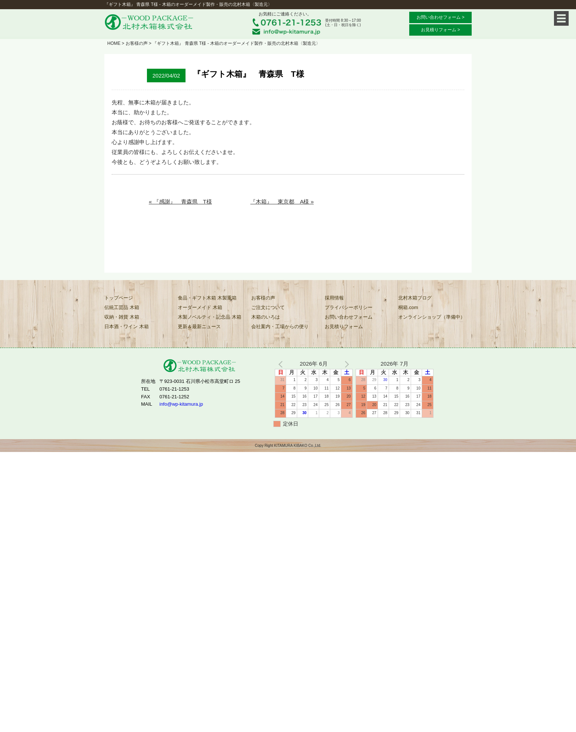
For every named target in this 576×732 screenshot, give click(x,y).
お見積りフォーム (344, 326)
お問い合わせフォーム (348, 317)
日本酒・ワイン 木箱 (126, 326)
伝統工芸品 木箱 (121, 307)
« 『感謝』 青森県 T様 (180, 201)
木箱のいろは (265, 317)
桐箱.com (408, 307)
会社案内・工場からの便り (280, 326)
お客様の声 (137, 43)
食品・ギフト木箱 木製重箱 (207, 298)
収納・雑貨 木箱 (121, 317)
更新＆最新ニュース (199, 326)
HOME (113, 43)
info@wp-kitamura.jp (181, 404)
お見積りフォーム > (440, 29)
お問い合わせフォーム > (440, 17)
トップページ (118, 298)
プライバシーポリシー (348, 307)
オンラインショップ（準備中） (431, 317)
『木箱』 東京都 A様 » (282, 201)
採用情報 (334, 298)
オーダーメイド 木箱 (200, 307)
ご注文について (268, 307)
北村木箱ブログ (415, 298)
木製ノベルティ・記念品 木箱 (209, 317)
